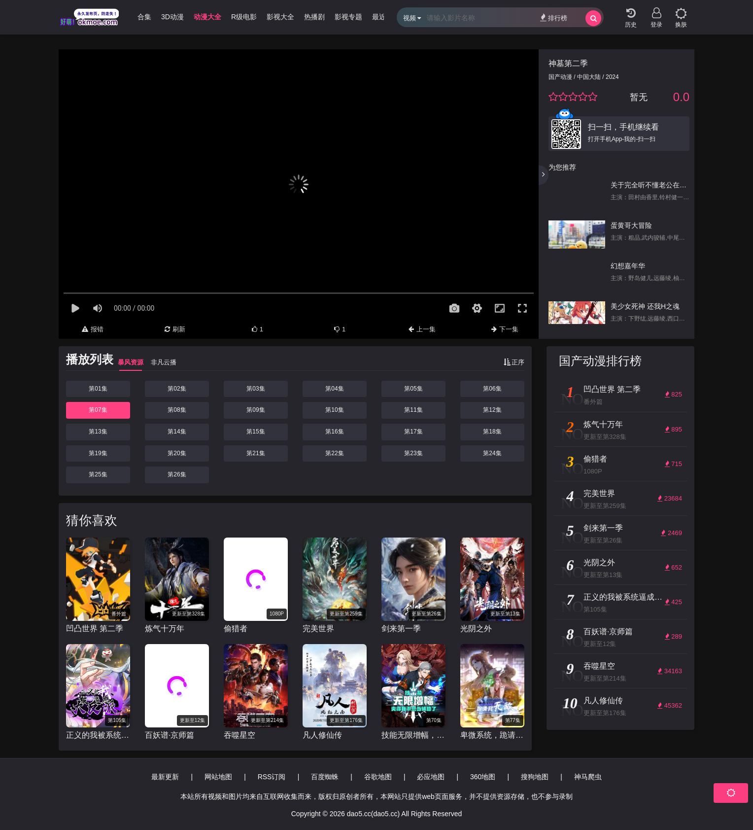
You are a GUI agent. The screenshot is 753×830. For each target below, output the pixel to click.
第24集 (492, 453)
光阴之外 (476, 628)
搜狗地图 (534, 777)
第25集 (98, 474)
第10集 (334, 409)
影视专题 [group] (348, 17)
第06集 (492, 388)
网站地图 (218, 777)
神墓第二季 (568, 63)
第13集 (98, 431)
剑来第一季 (401, 628)
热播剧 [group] (314, 17)
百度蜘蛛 (325, 777)
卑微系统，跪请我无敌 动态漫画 (492, 735)
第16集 (334, 431)
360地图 (482, 777)
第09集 (255, 409)
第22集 (334, 453)
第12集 (492, 409)
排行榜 (553, 17)
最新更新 (165, 777)
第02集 (177, 388)
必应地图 (431, 777)
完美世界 (318, 628)
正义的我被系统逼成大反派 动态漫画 (98, 735)
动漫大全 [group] (207, 17)
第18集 (492, 431)
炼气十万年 (164, 628)
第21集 (255, 453)
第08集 (177, 409)
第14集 (177, 431)
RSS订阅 (272, 777)
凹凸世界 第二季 (94, 628)
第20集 (177, 453)
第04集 (334, 388)
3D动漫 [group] (172, 17)
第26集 (177, 474)
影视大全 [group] (280, 17)
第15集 (255, 431)
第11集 (413, 409)
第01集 (98, 388)
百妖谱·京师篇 (169, 735)
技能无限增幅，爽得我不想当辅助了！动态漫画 (413, 735)
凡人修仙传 (322, 735)
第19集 (98, 453)
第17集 (413, 431)
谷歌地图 (378, 777)
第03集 (255, 388)
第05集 (413, 388)
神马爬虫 (588, 777)
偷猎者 (235, 628)
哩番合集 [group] (137, 17)
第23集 (413, 453)
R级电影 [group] (244, 17)
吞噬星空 (239, 735)
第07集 (98, 409)
